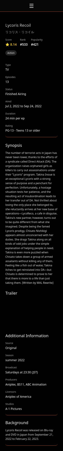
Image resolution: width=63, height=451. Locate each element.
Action (11, 52)
